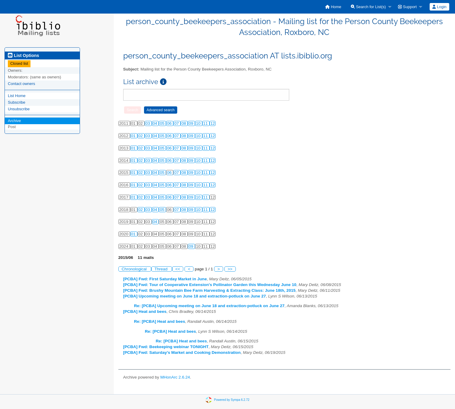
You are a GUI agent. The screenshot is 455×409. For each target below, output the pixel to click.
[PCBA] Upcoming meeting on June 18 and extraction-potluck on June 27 (194, 296)
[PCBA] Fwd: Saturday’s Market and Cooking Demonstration (182, 352)
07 (177, 123)
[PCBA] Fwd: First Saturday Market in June (165, 279)
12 (212, 123)
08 (184, 123)
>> (230, 269)
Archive (14, 120)
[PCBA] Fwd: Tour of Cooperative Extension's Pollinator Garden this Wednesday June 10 (209, 284)
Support (407, 7)
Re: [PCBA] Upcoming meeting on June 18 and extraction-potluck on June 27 (209, 306)
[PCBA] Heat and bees (145, 311)
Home (333, 7)
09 (191, 123)
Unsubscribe (19, 109)
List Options (23, 55)
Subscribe (16, 102)
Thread (162, 269)
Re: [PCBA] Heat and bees (159, 321)
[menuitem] (333, 7)
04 (156, 123)
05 (162, 123)
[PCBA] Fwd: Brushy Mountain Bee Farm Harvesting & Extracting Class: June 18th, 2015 (209, 290)
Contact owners (21, 83)
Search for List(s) (368, 7)
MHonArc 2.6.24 (175, 377)
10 (199, 123)
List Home (17, 95)
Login (439, 7)
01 (134, 136)
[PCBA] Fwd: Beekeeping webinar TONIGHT (166, 347)
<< (177, 269)
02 (141, 136)
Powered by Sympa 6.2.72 (231, 399)
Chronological (135, 269)
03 (148, 123)
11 (206, 123)
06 (170, 123)
